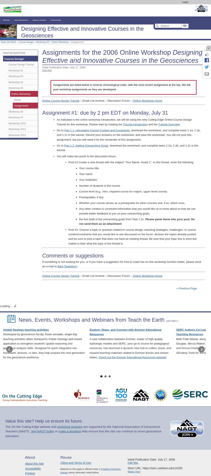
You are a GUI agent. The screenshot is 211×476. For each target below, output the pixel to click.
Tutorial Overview (169, 124)
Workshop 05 (42, 42)
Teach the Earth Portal (14, 53)
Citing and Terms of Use (75, 462)
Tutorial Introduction (135, 124)
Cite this (47, 70)
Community (56, 20)
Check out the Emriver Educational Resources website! (132, 357)
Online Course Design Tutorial (60, 100)
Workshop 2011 (17, 129)
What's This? (134, 471)
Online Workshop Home (147, 100)
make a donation (70, 431)
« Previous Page (186, 288)
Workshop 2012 (17, 135)
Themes (6, 20)
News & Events (39, 20)
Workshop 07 (15, 117)
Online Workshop (60, 42)
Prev (9, 349)
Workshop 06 (15, 111)
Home (17, 100)
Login (185, 2)
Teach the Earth (8, 42)
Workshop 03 (15, 76)
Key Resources (21, 20)
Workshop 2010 (17, 123)
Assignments (21, 105)
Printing (30, 473)
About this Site (34, 463)
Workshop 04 (15, 82)
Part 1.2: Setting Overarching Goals (86, 145)
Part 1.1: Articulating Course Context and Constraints (97, 130)
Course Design (26, 42)
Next (201, 349)
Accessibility (33, 468)
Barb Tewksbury (67, 266)
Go (184, 25)
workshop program (69, 426)
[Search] (168, 26)
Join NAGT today (42, 431)
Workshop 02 (15, 70)
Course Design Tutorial (21, 64)
